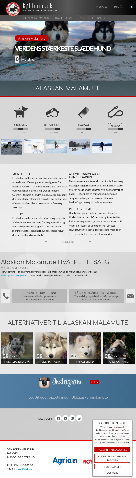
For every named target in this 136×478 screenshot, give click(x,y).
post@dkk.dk (24, 468)
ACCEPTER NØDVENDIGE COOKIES (112, 458)
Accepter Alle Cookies (112, 449)
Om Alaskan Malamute (37, 18)
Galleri (101, 18)
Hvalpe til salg (64, 18)
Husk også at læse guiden (14, 275)
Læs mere (112, 472)
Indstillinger (112, 466)
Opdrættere (86, 18)
